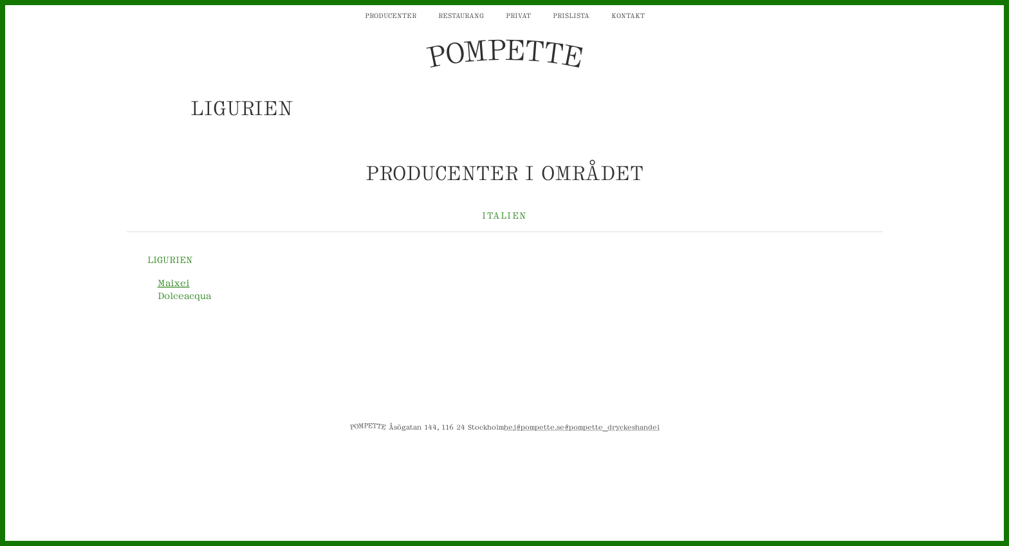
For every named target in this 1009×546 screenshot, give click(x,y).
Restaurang (461, 14)
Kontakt (628, 14)
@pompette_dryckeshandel (612, 426)
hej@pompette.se (534, 426)
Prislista (571, 14)
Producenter (390, 14)
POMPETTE (504, 54)
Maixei (174, 282)
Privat (518, 14)
